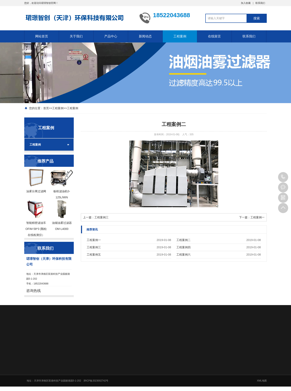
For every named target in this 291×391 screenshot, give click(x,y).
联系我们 (260, 3)
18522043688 (283, 177)
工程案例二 (183, 240)
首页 (46, 108)
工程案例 (179, 36)
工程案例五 (94, 254)
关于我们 (76, 36)
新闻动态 (145, 36)
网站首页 (41, 36)
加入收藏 (246, 3)
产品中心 (110, 36)
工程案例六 (183, 254)
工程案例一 (257, 217)
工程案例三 (101, 217)
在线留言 (214, 36)
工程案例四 (183, 247)
